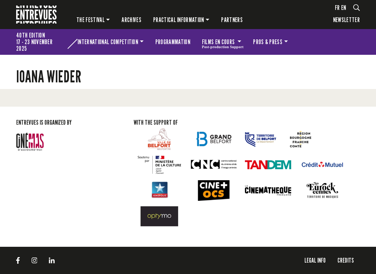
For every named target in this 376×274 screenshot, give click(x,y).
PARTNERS (232, 20)
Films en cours (223, 43)
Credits (345, 260)
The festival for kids (322, 41)
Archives (131, 20)
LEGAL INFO (315, 260)
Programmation (172, 42)
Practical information (178, 20)
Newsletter (346, 20)
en (343, 7)
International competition (107, 42)
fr (337, 7)
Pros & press (267, 42)
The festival (90, 20)
